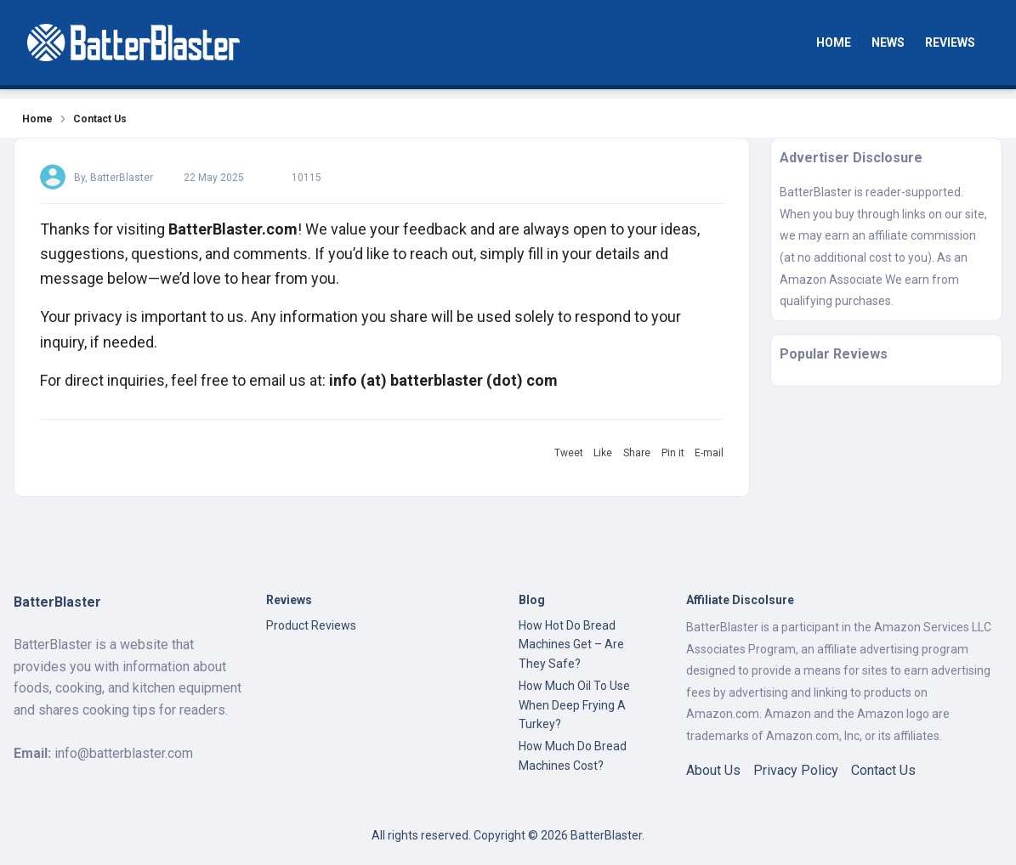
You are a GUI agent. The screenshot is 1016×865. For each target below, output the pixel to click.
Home (833, 42)
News (888, 42)
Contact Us (883, 770)
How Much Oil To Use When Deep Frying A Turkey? (574, 705)
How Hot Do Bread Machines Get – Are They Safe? (571, 644)
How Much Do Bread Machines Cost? (573, 755)
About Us (713, 770)
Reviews (950, 42)
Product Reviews (311, 625)
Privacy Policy (795, 770)
